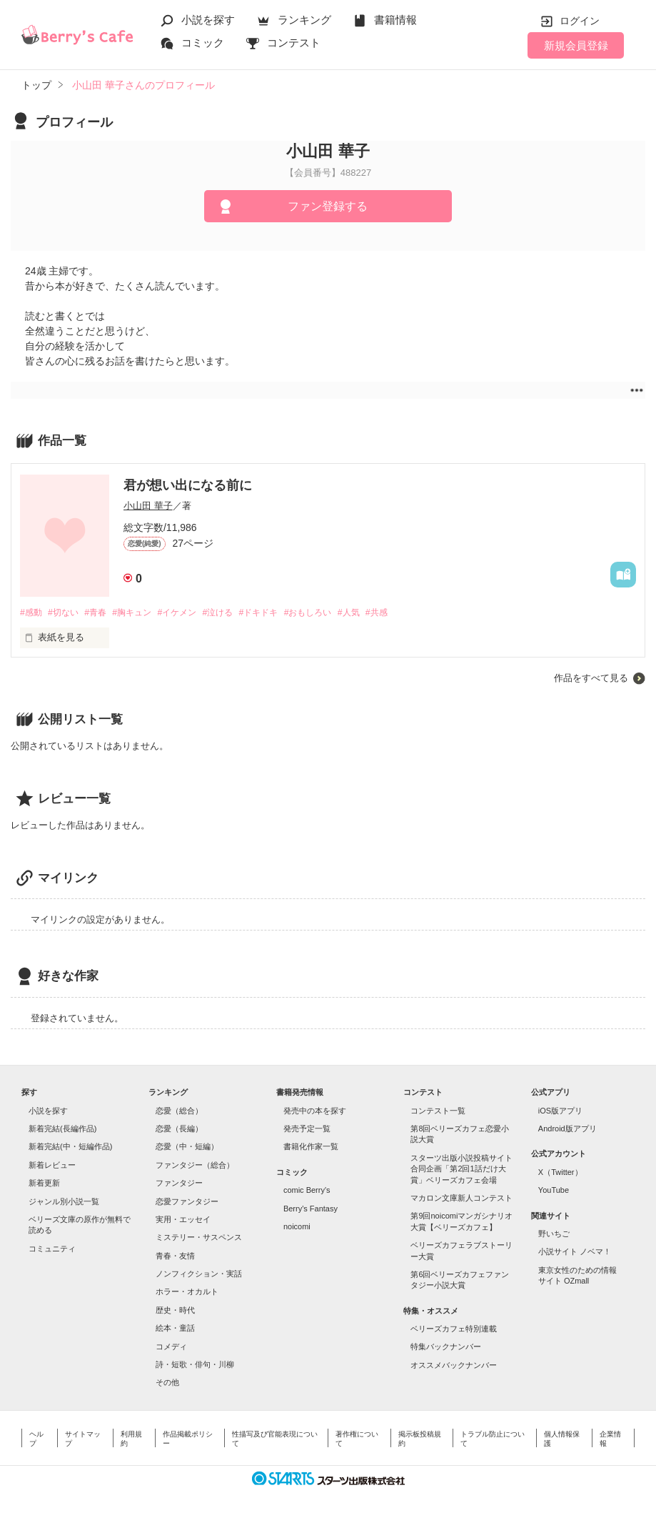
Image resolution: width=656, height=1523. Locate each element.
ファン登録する (328, 206)
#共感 (411, 612)
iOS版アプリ (560, 1111)
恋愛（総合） (179, 1111)
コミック (202, 42)
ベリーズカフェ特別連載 (453, 1329)
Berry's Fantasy (310, 1209)
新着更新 (44, 1183)
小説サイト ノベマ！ (574, 1252)
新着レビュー (52, 1165)
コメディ (171, 1347)
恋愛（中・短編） (187, 1148)
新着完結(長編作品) (62, 1129)
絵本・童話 (175, 1328)
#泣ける (237, 612)
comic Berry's (306, 1190)
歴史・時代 (175, 1310)
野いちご (554, 1234)
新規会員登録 (576, 45)
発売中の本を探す (314, 1111)
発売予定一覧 (306, 1129)
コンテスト (294, 42)
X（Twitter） (560, 1173)
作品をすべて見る (591, 678)
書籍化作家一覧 (310, 1148)
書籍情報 (395, 20)
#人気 (381, 612)
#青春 (102, 612)
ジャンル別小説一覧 (64, 1202)
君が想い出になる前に (187, 485)
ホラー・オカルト (187, 1293)
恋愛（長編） (179, 1129)
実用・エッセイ (183, 1220)
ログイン (580, 20)
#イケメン (192, 612)
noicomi (297, 1227)
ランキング (304, 20)
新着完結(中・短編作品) (70, 1148)
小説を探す (208, 20)
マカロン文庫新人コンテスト (461, 1198)
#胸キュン (143, 612)
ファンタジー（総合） (195, 1165)
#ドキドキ (282, 612)
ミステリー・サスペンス (199, 1238)
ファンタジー (179, 1183)
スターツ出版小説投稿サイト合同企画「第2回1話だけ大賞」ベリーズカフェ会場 (461, 1169)
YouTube (553, 1190)
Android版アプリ (567, 1129)
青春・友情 (175, 1256)
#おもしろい (336, 612)
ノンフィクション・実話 (199, 1274)
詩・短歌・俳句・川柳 (195, 1365)
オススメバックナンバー (453, 1365)
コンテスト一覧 (437, 1111)
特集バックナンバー (445, 1348)
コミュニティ (52, 1249)
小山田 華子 (148, 505)
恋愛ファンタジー (187, 1202)
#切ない (67, 612)
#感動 (32, 612)
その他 (167, 1383)
